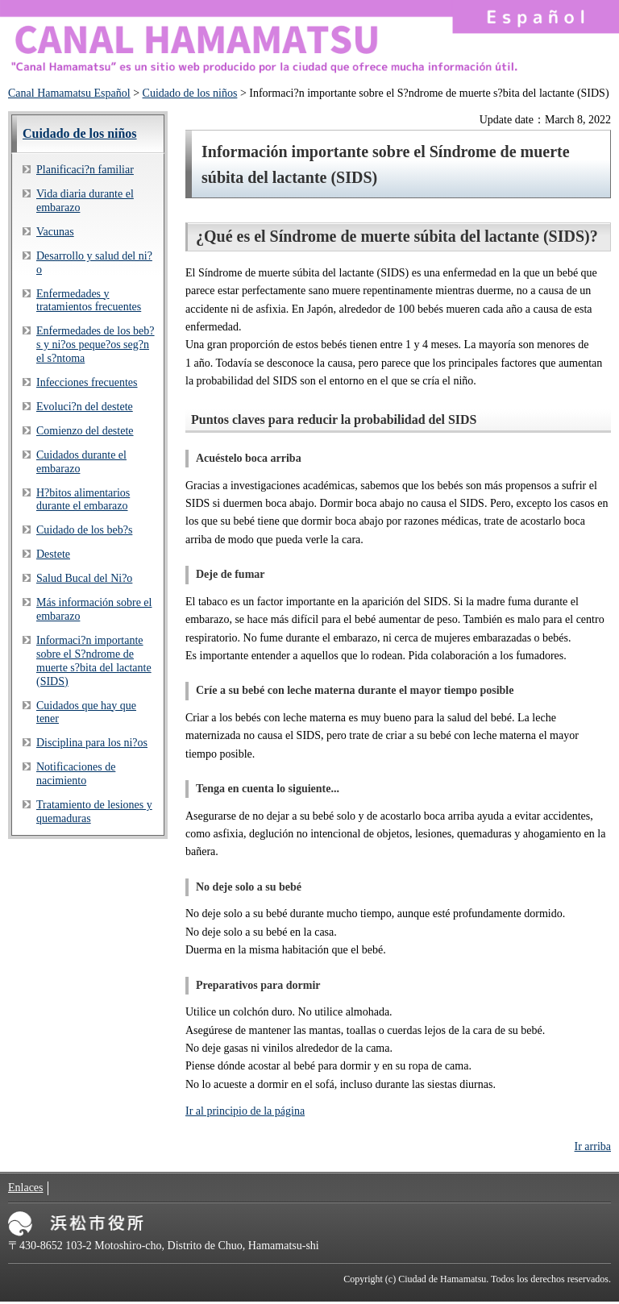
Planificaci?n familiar (85, 170)
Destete (53, 554)
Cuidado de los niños (190, 93)
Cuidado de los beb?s (84, 530)
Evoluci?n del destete (84, 407)
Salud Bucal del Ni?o (84, 578)
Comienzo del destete (85, 431)
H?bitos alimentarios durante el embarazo (83, 500)
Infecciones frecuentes (87, 382)
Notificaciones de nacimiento (75, 774)
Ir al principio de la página (245, 1111)
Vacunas (55, 232)
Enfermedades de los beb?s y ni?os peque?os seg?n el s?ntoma (95, 344)
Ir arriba (593, 1146)
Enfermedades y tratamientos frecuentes (88, 301)
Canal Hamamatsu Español (69, 93)
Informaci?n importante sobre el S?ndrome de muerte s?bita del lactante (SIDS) (94, 660)
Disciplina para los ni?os (91, 743)
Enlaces (26, 1187)
